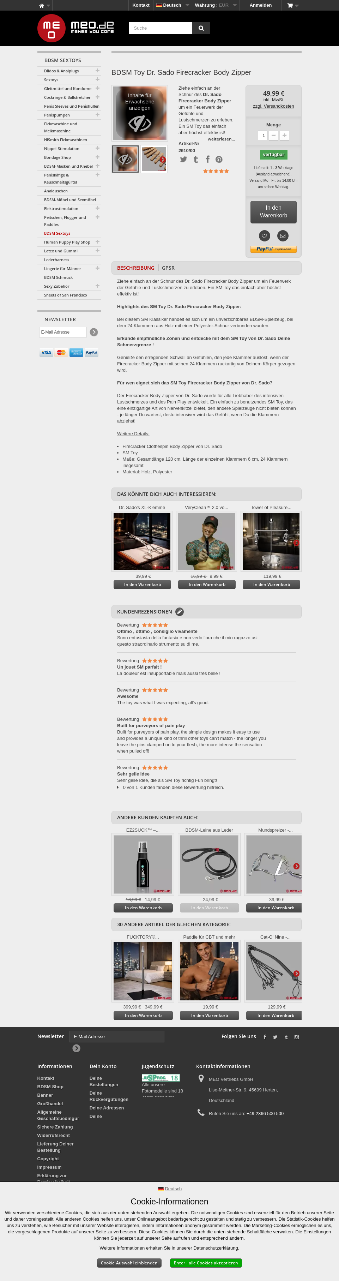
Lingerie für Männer (62, 268)
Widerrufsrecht (53, 1135)
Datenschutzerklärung (215, 1248)
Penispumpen (57, 115)
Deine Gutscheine (109, 1137)
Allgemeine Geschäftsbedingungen (62, 1115)
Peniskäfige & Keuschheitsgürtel (60, 178)
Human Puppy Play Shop (67, 242)
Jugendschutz (157, 1103)
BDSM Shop (50, 1086)
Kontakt (140, 5)
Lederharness (56, 259)
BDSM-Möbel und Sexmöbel (70, 199)
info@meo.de (237, 1126)
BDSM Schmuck (58, 277)
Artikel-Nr (188, 143)
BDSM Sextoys (57, 233)
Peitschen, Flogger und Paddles (65, 221)
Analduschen (56, 190)
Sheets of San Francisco (65, 295)
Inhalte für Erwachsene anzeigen (139, 115)
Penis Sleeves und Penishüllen (71, 106)
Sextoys (51, 79)
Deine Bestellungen (104, 1081)
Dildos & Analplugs (61, 70)
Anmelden (261, 5)
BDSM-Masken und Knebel (68, 166)
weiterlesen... (221, 139)
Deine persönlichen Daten (104, 1123)
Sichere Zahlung (55, 1127)
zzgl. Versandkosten (273, 106)
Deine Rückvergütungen (109, 1096)
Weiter (162, 159)
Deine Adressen (107, 1108)
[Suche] (201, 28)
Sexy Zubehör (56, 286)
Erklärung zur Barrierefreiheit (53, 1179)
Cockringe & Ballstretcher (67, 97)
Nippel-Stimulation (61, 148)
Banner (45, 1095)
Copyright (48, 1158)
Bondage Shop (57, 157)
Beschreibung (136, 267)
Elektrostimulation (61, 208)
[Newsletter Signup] (93, 333)
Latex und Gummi (61, 250)
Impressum (49, 1167)
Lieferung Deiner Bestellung (55, 1147)
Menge (273, 124)
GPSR (168, 267)
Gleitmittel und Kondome (67, 88)
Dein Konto (103, 1066)
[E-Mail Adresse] (63, 333)
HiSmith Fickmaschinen (65, 139)
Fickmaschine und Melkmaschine (60, 127)
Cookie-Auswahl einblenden (129, 1263)
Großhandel (50, 1103)
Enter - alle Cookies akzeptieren (206, 1263)
